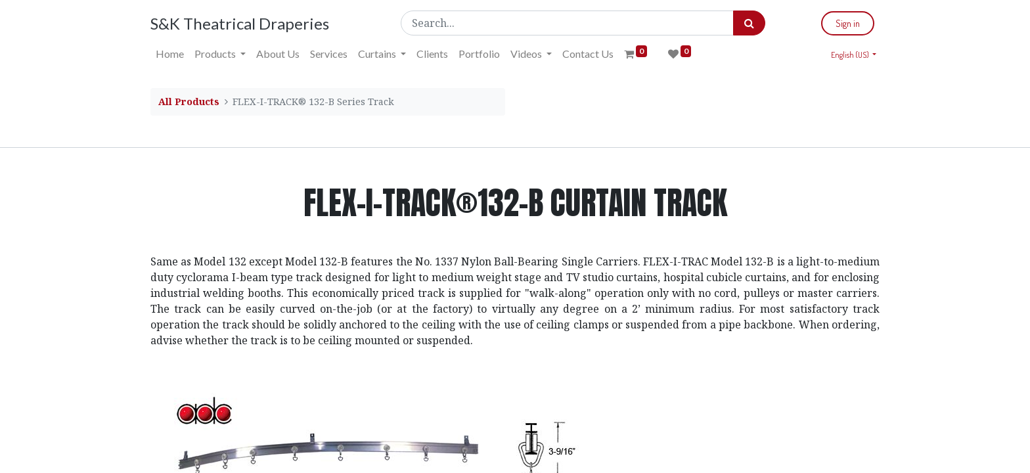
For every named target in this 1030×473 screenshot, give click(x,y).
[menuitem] (169, 54)
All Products (188, 101)
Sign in (848, 23)
